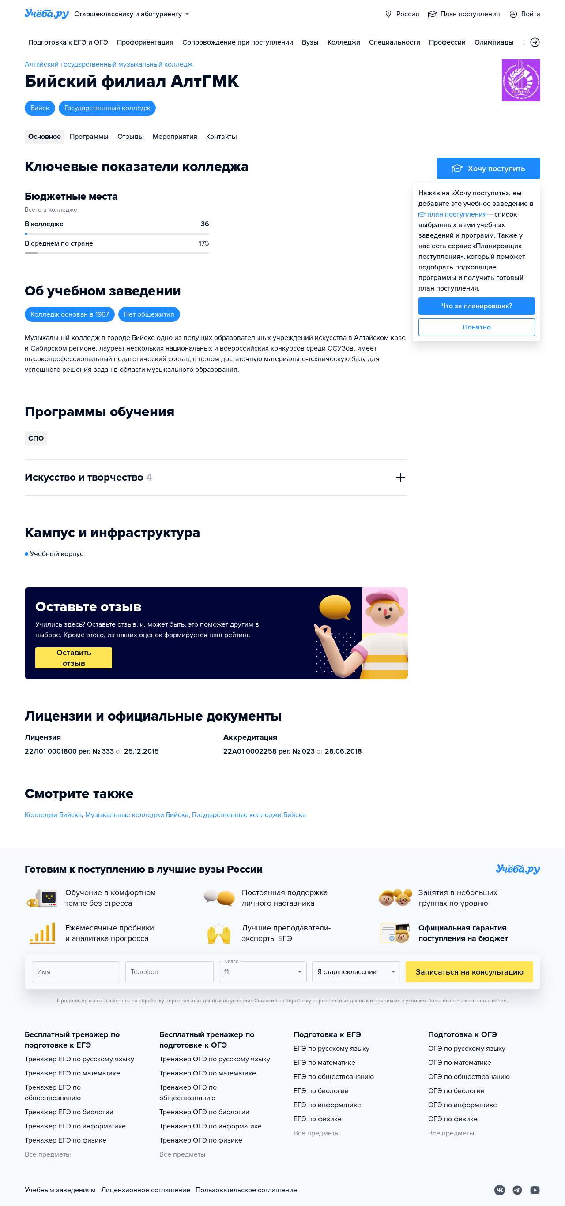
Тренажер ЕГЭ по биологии (69, 1112)
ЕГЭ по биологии (321, 1091)
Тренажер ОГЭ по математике (207, 1073)
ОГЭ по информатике (462, 1105)
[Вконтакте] (499, 1190)
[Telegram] (517, 1190)
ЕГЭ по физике (318, 1119)
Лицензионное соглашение (145, 1190)
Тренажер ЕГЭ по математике (72, 1073)
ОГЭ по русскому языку (466, 1048)
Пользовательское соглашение (246, 1190)
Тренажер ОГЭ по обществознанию (188, 1092)
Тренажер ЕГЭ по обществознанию (53, 1092)
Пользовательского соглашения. (467, 1000)
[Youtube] (535, 1190)
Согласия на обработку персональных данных (311, 1000)
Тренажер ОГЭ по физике (200, 1140)
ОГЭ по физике (453, 1119)
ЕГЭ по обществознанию (334, 1076)
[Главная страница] (47, 14)
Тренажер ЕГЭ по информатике (75, 1126)
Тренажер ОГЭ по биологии (204, 1112)
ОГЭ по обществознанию (469, 1076)
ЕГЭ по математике (324, 1062)
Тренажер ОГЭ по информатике (210, 1126)
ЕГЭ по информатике (327, 1105)
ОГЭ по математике (459, 1062)
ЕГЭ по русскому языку (331, 1048)
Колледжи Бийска (53, 814)
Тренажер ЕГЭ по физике (65, 1140)
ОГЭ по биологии (456, 1091)
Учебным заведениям (60, 1190)
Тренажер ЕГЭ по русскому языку (79, 1059)
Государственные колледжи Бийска (249, 814)
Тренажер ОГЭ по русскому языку (214, 1059)
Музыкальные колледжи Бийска (136, 814)
